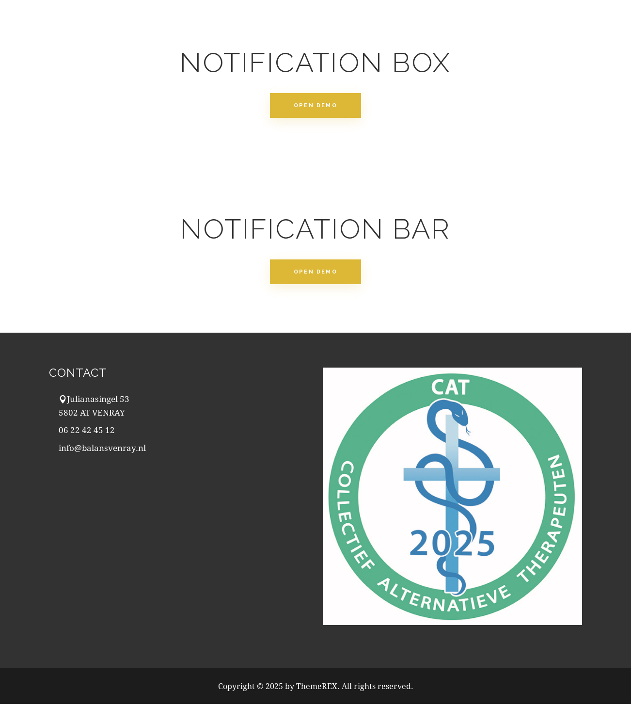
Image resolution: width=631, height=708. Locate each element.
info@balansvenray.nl (102, 451)
